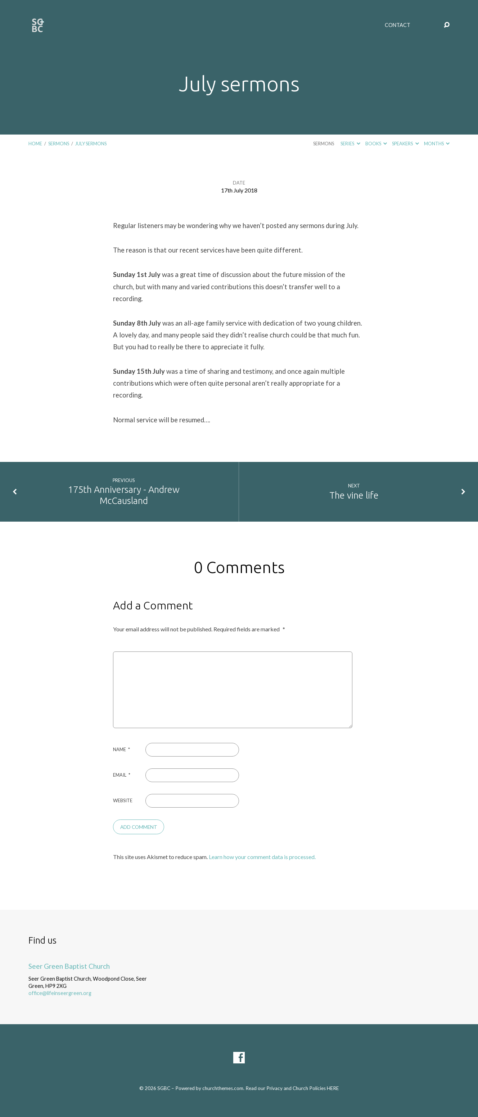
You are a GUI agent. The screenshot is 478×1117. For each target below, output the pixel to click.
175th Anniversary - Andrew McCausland (124, 495)
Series (350, 143)
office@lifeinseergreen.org (59, 993)
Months (437, 143)
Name (121, 749)
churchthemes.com (222, 1088)
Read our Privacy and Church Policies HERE (292, 1088)
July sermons (91, 143)
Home (35, 143)
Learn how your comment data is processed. (262, 856)
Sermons (58, 143)
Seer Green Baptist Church (69, 966)
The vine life (354, 495)
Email (121, 775)
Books (376, 143)
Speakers (405, 143)
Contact (397, 25)
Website (122, 800)
